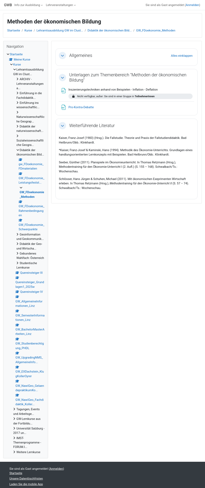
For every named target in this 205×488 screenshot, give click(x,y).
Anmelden (192, 5)
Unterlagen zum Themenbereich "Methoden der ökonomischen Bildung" (127, 77)
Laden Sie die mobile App (26, 484)
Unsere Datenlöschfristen (26, 478)
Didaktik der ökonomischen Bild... (109, 30)
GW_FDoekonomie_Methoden (155, 30)
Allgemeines (80, 55)
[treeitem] (26, 253)
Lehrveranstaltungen (59, 5)
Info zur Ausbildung (27, 5)
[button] (62, 55)
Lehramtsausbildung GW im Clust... (60, 30)
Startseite (13, 30)
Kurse (28, 30)
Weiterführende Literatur (92, 125)
